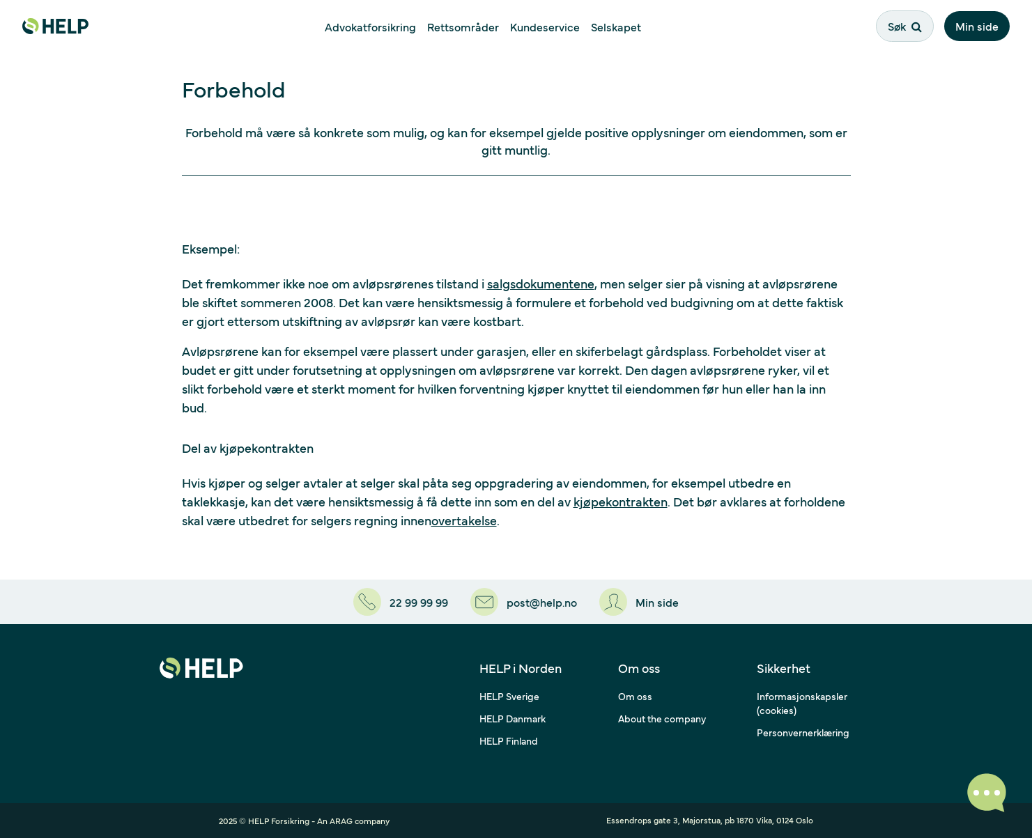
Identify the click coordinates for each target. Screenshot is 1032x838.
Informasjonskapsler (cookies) (802, 703)
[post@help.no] (523, 602)
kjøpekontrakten (620, 501)
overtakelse (464, 520)
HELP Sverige (509, 696)
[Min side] (639, 602)
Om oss (635, 696)
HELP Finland (508, 740)
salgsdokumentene (540, 283)
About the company (662, 718)
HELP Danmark (512, 718)
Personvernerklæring (803, 732)
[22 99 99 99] (400, 602)
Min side (977, 25)
